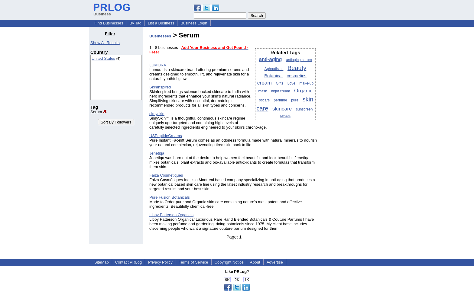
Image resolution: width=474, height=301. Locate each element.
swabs (285, 116)
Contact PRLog (128, 262)
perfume (280, 100)
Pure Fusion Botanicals (169, 197)
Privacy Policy (160, 262)
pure (294, 100)
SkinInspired (160, 87)
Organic (303, 91)
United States (103, 58)
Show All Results (105, 42)
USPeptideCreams (165, 135)
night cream (280, 91)
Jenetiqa (156, 153)
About (255, 262)
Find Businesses (108, 23)
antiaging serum (299, 60)
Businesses (160, 36)
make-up (306, 83)
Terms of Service (193, 262)
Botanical (273, 75)
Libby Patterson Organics (171, 215)
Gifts (280, 83)
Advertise (275, 262)
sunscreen (304, 109)
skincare (282, 109)
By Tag (135, 23)
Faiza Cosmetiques (166, 175)
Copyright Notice (229, 262)
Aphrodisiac (274, 69)
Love (291, 83)
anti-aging (270, 59)
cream (264, 83)
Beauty (296, 68)
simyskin (156, 113)
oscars (264, 100)
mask (262, 91)
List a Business (161, 23)
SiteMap (101, 262)
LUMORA (157, 65)
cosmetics (296, 75)
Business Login (193, 23)
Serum (98, 112)
